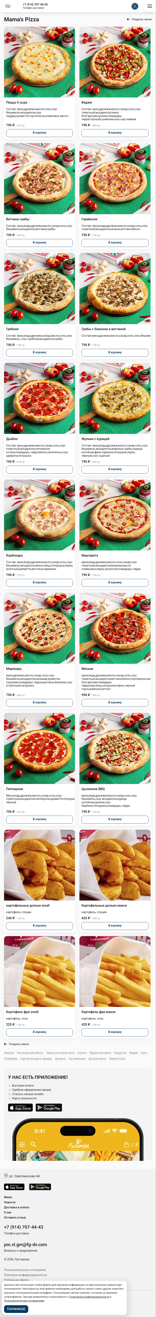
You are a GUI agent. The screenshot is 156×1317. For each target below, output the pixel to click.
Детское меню (97, 1058)
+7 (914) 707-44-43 (35, 4)
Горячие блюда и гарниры (36, 1058)
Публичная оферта (16, 1280)
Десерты (60, 1058)
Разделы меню (142, 19)
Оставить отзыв (15, 1217)
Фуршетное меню (100, 1052)
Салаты (82, 1052)
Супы (144, 1052)
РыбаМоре (10, 1058)
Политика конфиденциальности (25, 1275)
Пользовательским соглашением (24, 1300)
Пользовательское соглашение (25, 1270)
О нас (7, 1212)
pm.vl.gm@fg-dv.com (25, 1244)
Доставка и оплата (16, 1207)
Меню (8, 1197)
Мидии (133, 1052)
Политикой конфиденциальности (89, 1296)
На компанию (77, 1058)
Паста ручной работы (30, 1052)
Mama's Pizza (117, 1058)
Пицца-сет (120, 1052)
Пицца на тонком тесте (60, 1052)
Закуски (9, 1052)
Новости (9, 1202)
